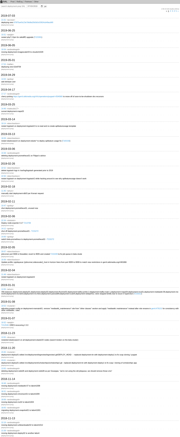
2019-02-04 (8, 270)
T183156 (66, 141)
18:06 (3, 400)
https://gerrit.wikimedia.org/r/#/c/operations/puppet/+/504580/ (38, 96)
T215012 (137, 294)
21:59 (3, 431)
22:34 (3, 220)
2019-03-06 (8, 149)
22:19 (3, 422)
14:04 (3, 79)
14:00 (3, 237)
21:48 (3, 274)
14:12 (3, 229)
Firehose (28, 2)
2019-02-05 (8, 247)
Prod (12, 2)
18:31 (3, 391)
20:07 (3, 251)
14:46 (3, 109)
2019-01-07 (8, 318)
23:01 (3, 360)
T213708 (27, 223)
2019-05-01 (8, 60)
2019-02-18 (8, 186)
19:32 (3, 322)
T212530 (4, 325)
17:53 (3, 64)
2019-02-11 (8, 201)
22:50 (3, 176)
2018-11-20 (8, 348)
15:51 (3, 35)
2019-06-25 (8, 30)
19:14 (3, 123)
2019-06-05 (8, 45)
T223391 (38, 37)
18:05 (3, 408)
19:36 (3, 260)
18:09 (3, 138)
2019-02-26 (8, 164)
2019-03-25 (8, 104)
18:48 (3, 383)
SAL (3, 1)
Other (36, 2)
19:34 (3, 49)
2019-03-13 (8, 134)
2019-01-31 (8, 285)
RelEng (19, 2)
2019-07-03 (8, 16)
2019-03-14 (8, 119)
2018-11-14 (8, 379)
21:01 (3, 20)
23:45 (3, 352)
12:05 (3, 289)
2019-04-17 (8, 90)
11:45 (3, 191)
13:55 (3, 337)
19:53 (3, 306)
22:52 (3, 168)
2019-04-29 (8, 75)
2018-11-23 (8, 333)
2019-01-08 (8, 302)
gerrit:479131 (156, 308)
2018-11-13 (8, 418)
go (45, 6)
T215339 (54, 254)
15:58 (3, 153)
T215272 (34, 231)
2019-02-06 (8, 216)
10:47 (3, 206)
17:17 (3, 94)
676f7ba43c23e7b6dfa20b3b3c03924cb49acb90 (33, 22)
